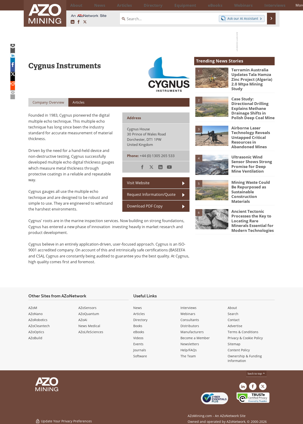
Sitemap (234, 344)
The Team (188, 356)
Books (137, 326)
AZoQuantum (88, 314)
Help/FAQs (188, 350)
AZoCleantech (39, 326)
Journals (139, 350)
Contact (234, 320)
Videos (138, 338)
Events (138, 344)
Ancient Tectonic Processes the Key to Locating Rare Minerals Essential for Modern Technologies (251, 206)
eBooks (138, 332)
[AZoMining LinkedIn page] (72, 22)
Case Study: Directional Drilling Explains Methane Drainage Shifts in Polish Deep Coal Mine (251, 103)
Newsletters (189, 344)
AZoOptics (36, 332)
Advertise (235, 326)
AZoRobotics (37, 320)
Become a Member (195, 338)
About (232, 308)
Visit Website (138, 182)
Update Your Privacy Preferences (63, 418)
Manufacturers (192, 332)
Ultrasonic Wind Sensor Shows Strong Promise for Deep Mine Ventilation (251, 153)
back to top (256, 373)
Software (140, 356)
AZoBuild (35, 338)
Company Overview (48, 102)
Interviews (188, 308)
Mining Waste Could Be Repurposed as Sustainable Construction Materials (251, 179)
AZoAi (82, 320)
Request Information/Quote (151, 194)
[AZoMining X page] (85, 22)
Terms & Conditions (243, 332)
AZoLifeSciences (90, 332)
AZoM (32, 308)
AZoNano (35, 314)
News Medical (89, 326)
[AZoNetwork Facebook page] (78, 22)
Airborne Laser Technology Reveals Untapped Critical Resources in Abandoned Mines (253, 129)
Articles (139, 314)
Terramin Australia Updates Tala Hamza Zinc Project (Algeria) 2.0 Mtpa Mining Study (252, 76)
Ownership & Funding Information (245, 358)
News (137, 308)
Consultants (189, 320)
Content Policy (239, 350)
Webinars (187, 314)
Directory (138, 5)
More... (268, 5)
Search (233, 314)
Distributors (189, 326)
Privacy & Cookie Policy (245, 338)
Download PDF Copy (145, 206)
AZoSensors (87, 308)
